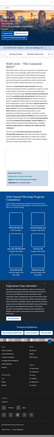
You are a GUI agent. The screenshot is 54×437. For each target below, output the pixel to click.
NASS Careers (33, 357)
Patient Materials (7, 364)
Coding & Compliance (8, 357)
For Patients (33, 378)
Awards (31, 354)
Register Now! (7, 33)
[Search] (28, 8)
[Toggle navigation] (2, 2)
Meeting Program (21, 33)
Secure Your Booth (32, 333)
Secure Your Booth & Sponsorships (14, 37)
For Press (32, 375)
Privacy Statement (18, 429)
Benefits (4, 385)
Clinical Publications (8, 354)
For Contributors (34, 372)
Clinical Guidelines (7, 350)
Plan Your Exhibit (46, 333)
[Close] (53, 436)
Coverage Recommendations (10, 360)
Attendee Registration (35, 54)
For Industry (32, 385)
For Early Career (34, 368)
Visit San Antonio (13, 318)
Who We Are (33, 350)
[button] (27, 48)
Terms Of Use (6, 429)
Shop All (4, 367)
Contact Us (5, 402)
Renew (4, 382)
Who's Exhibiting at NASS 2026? (12, 333)
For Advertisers (33, 382)
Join (3, 378)
